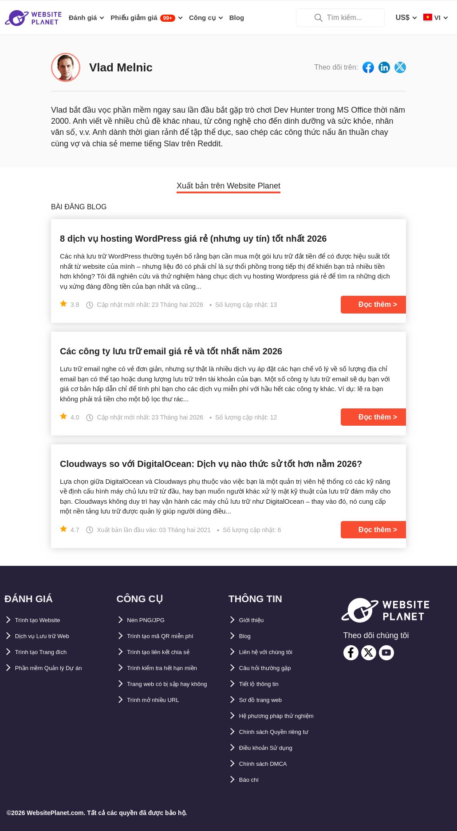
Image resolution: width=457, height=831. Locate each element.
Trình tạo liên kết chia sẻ (168, 652)
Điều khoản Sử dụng (273, 748)
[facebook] (351, 652)
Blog (247, 636)
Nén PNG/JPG (150, 620)
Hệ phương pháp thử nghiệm (288, 716)
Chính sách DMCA (270, 764)
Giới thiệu (255, 620)
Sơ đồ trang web (267, 700)
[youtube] (386, 652)
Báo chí (252, 780)
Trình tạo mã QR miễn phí (170, 636)
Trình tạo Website (44, 620)
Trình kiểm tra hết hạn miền (173, 668)
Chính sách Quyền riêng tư (284, 732)
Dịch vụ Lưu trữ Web (50, 636)
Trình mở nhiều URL (161, 716)
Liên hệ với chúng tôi (274, 652)
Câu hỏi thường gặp (273, 668)
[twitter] (368, 652)
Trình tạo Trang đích (49, 652)
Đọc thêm (375, 304)
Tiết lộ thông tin (265, 684)
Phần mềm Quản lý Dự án (58, 668)
